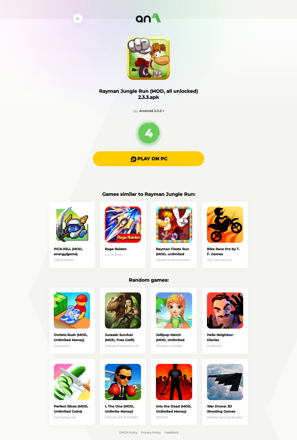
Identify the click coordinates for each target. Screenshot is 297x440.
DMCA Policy (128, 432)
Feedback (171, 432)
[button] (148, 158)
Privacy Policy (151, 432)
